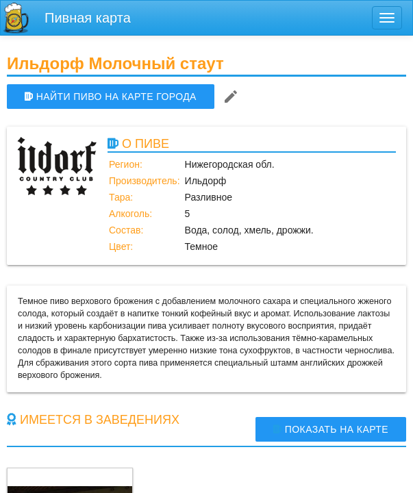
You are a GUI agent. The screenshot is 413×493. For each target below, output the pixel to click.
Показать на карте (330, 429)
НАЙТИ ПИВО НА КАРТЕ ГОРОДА (111, 96)
